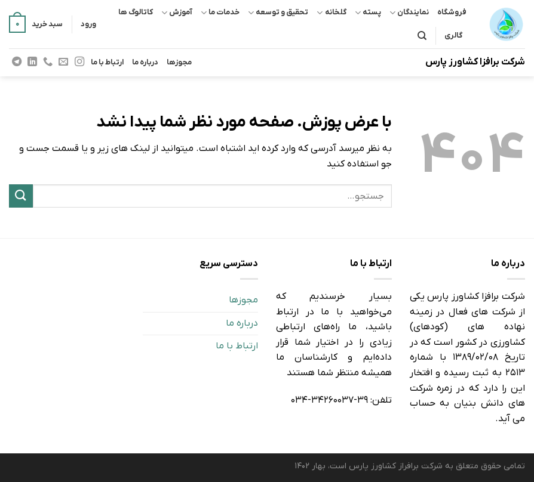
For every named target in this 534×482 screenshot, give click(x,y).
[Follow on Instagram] (79, 62)
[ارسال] (21, 196)
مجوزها (179, 62)
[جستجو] (422, 35)
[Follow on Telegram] (17, 62)
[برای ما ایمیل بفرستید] (63, 62)
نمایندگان (409, 12)
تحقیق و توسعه (278, 12)
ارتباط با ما (107, 62)
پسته (368, 12)
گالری (453, 35)
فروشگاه (452, 12)
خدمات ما (220, 12)
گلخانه (331, 12)
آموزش (176, 12)
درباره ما (145, 62)
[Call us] (48, 62)
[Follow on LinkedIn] (32, 62)
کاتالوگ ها (135, 12)
